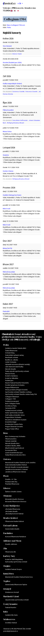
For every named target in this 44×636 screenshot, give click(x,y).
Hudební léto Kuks (11, 615)
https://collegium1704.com (16, 25)
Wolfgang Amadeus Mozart (15, 123)
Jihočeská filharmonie (12, 509)
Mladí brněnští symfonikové (14, 448)
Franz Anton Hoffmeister (20, 120)
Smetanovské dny (11, 482)
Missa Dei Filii (7, 248)
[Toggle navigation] (39, 3)
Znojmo (6, 566)
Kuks (5, 611)
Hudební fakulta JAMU (13, 446)
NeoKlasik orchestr (11, 357)
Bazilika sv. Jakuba (11, 360)
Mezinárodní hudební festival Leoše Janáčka (20, 462)
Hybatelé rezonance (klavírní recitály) (17, 364)
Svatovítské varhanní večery (14, 355)
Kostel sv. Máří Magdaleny (14, 559)
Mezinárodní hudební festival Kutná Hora (19, 577)
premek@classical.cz (10, 631)
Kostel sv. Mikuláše (11, 378)
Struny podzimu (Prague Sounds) (16, 390)
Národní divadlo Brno (12, 443)
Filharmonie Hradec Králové (14, 521)
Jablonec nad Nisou (12, 540)
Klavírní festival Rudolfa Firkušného (17, 383)
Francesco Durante (31, 91)
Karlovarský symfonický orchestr (16, 562)
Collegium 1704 (10, 399)
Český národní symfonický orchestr (17, 371)
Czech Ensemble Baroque (14, 453)
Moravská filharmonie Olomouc (15, 501)
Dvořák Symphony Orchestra (14, 385)
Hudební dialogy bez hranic (12, 195)
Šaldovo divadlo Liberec (13, 492)
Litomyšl (7, 588)
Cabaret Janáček (11, 441)
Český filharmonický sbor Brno (15, 455)
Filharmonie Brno (11, 439)
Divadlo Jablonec (11, 544)
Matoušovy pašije (9, 272)
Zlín (5, 548)
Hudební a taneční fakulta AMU (15, 348)
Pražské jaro (9, 380)
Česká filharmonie (11, 350)
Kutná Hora (8, 573)
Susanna (6, 155)
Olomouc (7, 495)
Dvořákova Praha (11, 406)
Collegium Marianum (12, 397)
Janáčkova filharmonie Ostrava (15, 472)
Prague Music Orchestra (13, 417)
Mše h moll (6, 209)
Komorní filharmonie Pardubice (15, 536)
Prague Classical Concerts (14, 426)
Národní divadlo (10, 369)
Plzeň (5, 476)
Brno (5, 433)
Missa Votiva (7, 131)
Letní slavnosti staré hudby (14, 367)
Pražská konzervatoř (12, 401)
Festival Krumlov (10, 607)
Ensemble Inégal (10, 422)
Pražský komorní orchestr (13, 410)
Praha (9, 27)
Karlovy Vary (9, 556)
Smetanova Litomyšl (12, 592)
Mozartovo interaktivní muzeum (15, 420)
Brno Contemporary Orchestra (15, 436)
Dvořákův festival (11, 623)
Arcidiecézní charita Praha (14, 424)
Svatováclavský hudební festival (16, 465)
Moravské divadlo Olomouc (14, 499)
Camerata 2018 (10, 408)
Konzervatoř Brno (11, 450)
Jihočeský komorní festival (14, 514)
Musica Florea (10, 374)
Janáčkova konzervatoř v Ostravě (16, 469)
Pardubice (8, 533)
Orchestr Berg (9, 353)
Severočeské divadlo (12, 529)
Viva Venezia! (7, 46)
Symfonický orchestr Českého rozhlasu (18, 392)
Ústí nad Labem (10, 525)
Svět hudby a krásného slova (15, 415)
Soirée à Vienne (8, 171)
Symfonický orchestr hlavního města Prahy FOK (21, 394)
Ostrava (7, 459)
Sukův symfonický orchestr (14, 413)
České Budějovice (11, 505)
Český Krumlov (10, 604)
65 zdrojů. (35, 339)
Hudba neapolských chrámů (12, 83)
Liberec (6, 488)
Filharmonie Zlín (10, 552)
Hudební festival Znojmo (13, 569)
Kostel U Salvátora (11, 376)
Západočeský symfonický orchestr (17, 600)
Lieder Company (10, 362)
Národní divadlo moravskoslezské (16, 467)
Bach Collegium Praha (12, 403)
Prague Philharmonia (12, 387)
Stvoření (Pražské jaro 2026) (12, 62)
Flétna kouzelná (8, 110)
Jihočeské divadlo (11, 511)
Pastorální (6, 311)
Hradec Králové (10, 518)
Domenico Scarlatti (18, 91)
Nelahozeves (9, 619)
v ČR (19, 3)
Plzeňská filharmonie (12, 484)
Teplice (6, 581)
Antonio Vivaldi (17, 54)
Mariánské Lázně (11, 596)
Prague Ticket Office (12, 429)
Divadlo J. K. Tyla (11, 479)
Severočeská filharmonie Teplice (16, 584)
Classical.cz (8, 334)
